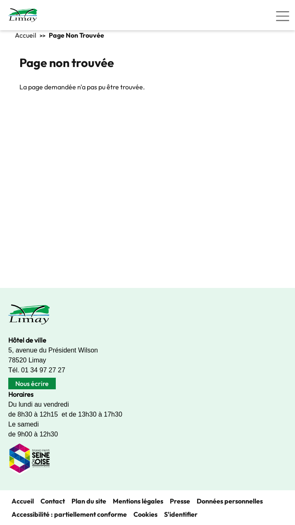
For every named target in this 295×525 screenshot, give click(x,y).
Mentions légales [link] (138, 501)
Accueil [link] (25, 35)
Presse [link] (180, 501)
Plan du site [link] (88, 501)
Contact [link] (52, 501)
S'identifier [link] (180, 514)
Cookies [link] (145, 514)
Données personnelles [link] (230, 501)
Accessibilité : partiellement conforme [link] (69, 514)
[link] (22, 15)
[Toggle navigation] (282, 16)
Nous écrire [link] (32, 383)
